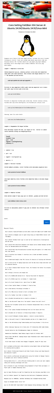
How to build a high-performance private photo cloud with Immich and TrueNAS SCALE (28, 231)
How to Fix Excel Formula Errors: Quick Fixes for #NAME (20, 282)
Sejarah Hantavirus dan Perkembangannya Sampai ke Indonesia (21, 330)
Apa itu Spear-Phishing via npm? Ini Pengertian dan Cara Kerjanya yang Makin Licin (27, 372)
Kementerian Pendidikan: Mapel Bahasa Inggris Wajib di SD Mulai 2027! (24, 333)
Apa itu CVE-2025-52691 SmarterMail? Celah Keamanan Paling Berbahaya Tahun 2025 (26, 385)
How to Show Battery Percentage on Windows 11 (17, 288)
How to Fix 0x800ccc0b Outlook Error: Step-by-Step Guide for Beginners (24, 275)
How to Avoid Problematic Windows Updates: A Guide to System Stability (24, 316)
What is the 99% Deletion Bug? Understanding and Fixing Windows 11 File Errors (27, 322)
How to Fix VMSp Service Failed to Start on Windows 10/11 (21, 291)
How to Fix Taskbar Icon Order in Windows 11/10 (18, 295)
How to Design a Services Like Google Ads (16, 272)
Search (6, 218)
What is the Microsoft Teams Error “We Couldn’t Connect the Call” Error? (25, 301)
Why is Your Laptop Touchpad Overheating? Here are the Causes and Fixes (25, 309)
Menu (48, 20)
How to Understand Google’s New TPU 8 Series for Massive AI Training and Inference (28, 259)
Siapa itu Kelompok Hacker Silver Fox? (14, 381)
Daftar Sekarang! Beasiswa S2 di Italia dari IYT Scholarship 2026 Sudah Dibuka (27, 327)
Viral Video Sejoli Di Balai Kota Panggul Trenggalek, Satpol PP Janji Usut (25, 341)
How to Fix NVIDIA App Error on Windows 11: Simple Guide (20, 279)
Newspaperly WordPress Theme (34, 391)
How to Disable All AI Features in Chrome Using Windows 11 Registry (23, 312)
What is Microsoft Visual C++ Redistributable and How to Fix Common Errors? (26, 319)
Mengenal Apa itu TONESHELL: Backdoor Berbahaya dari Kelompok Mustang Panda (25, 378)
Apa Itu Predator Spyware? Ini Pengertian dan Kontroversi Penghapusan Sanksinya (26, 375)
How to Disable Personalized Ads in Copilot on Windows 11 (21, 298)
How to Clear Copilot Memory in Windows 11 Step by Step (20, 285)
